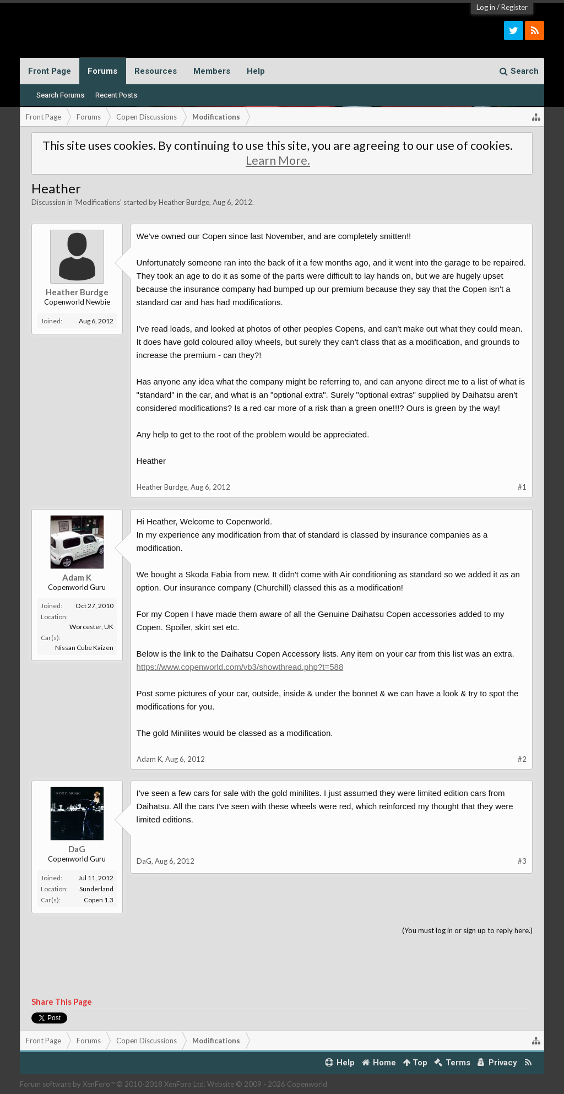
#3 (522, 861)
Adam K (76, 577)
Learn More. (278, 160)
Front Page (49, 71)
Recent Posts (116, 95)
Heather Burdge (184, 202)
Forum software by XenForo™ (112, 1084)
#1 (522, 487)
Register (514, 7)
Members (211, 71)
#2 (522, 759)
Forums (102, 71)
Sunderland (96, 889)
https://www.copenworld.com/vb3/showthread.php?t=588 (240, 666)
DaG (76, 849)
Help (256, 71)
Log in (485, 7)
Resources (155, 71)
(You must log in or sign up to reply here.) (467, 930)
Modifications (98, 202)
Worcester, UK (91, 626)
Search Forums (60, 95)
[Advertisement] (282, 967)
